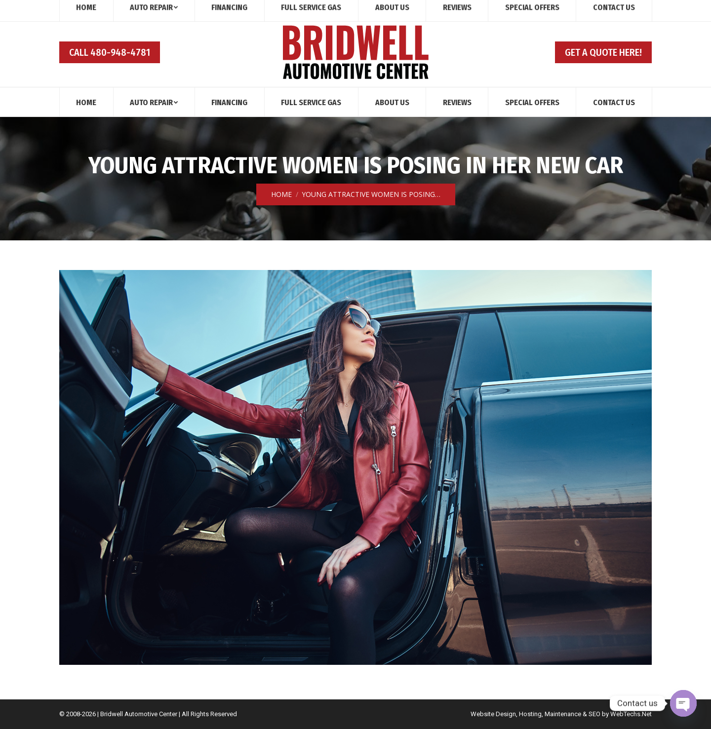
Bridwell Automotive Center (138, 714)
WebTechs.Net (631, 714)
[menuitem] (86, 101)
